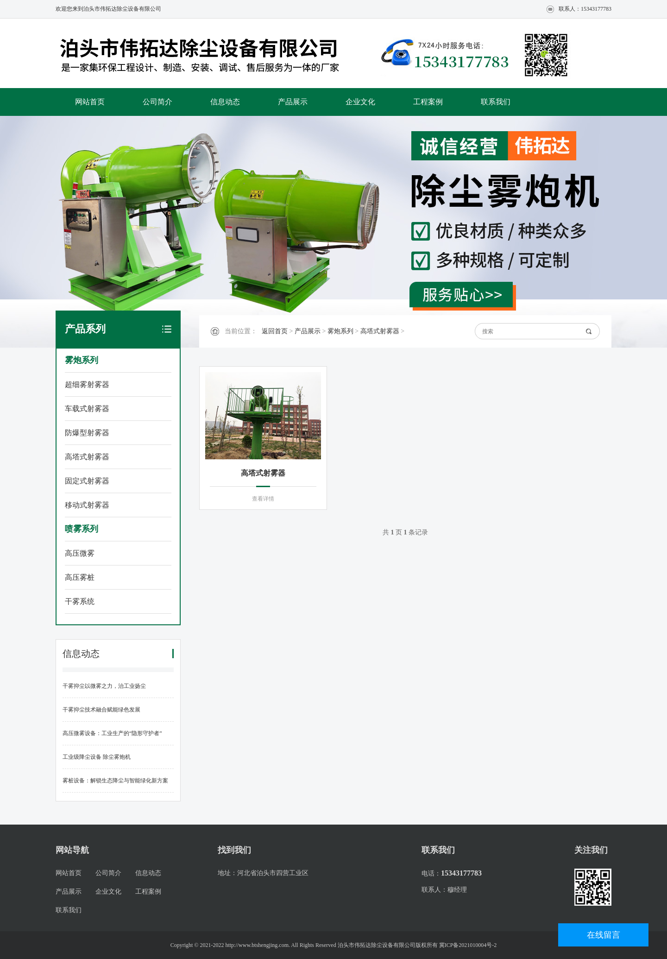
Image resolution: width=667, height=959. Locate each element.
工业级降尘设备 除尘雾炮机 (97, 757)
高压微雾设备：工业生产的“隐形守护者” (112, 733)
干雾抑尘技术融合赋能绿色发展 (101, 709)
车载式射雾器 (87, 409)
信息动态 (225, 102)
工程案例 (428, 102)
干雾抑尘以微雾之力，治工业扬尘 (104, 686)
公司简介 (157, 102)
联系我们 (495, 102)
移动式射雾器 (87, 505)
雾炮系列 (81, 360)
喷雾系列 (81, 528)
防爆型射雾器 (87, 433)
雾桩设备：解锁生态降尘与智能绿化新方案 (115, 780)
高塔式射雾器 (87, 457)
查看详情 (263, 498)
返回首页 (275, 331)
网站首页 (90, 102)
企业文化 (360, 102)
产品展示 (293, 102)
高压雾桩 (79, 577)
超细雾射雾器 (87, 384)
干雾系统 (79, 601)
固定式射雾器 (87, 481)
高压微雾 (79, 553)
